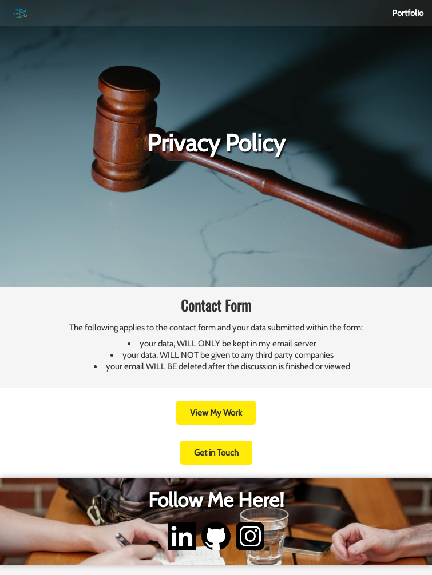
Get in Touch (216, 453)
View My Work (216, 413)
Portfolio (407, 13)
